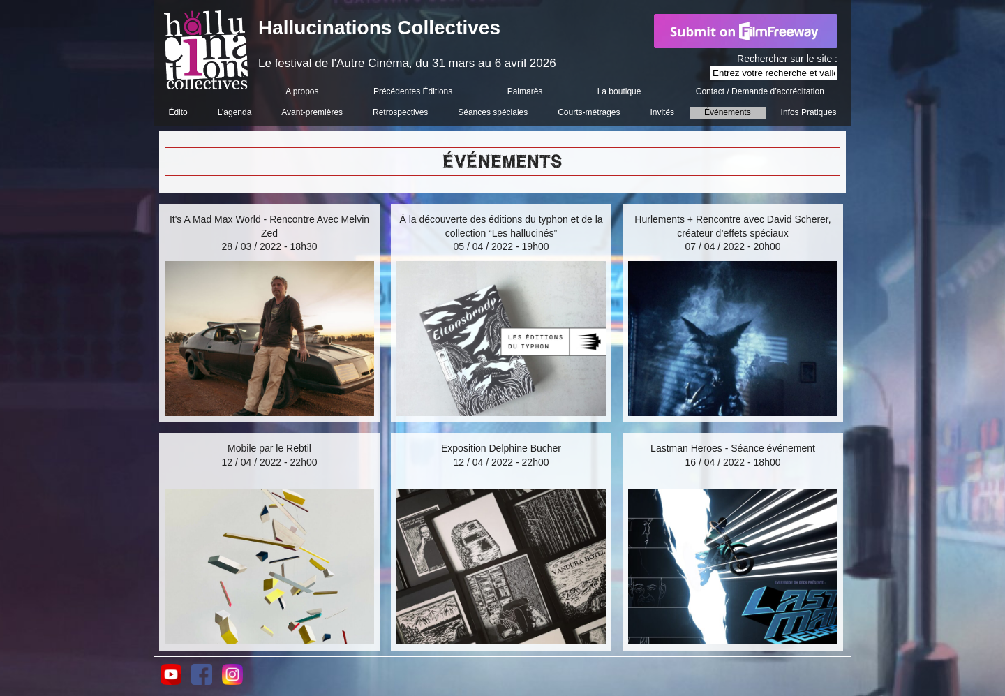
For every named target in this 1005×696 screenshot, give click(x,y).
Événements (727, 112)
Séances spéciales (493, 112)
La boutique (619, 91)
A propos (301, 91)
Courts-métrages (589, 112)
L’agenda (235, 112)
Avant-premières (312, 112)
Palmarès (525, 91)
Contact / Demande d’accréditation (760, 91)
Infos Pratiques (809, 112)
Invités (662, 112)
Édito (177, 112)
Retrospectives (400, 112)
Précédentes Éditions (412, 91)
